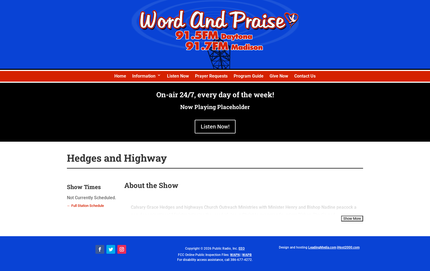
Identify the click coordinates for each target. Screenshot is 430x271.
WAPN (235, 255)
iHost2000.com (348, 247)
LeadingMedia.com (322, 247)
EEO (242, 248)
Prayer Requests (211, 76)
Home (120, 76)
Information (143, 76)
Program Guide (249, 76)
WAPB (247, 255)
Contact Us (305, 76)
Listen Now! (215, 126)
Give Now (279, 76)
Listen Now (178, 76)
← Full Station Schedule (85, 206)
